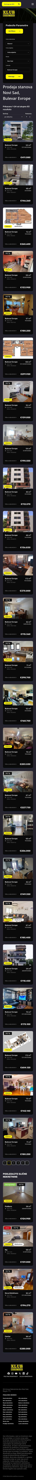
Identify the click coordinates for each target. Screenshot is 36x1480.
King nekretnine (7, 1416)
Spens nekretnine (8, 1409)
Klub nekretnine (7, 1407)
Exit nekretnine (22, 1412)
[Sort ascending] (26, 117)
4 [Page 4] (22, 1163)
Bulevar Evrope (12, 70)
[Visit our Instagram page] (12, 1373)
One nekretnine (22, 1419)
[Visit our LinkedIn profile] (23, 1373)
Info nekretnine (22, 1400)
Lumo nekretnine (23, 1423)
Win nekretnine (22, 1409)
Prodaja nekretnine (8, 1423)
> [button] (27, 1163)
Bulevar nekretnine (23, 1403)
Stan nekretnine (7, 1412)
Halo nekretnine (22, 1405)
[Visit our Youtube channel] (16, 1373)
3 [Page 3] (18, 1163)
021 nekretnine (7, 1400)
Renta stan (6, 1421)
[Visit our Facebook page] (8, 1373)
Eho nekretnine (22, 1407)
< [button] (4, 1163)
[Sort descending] (29, 117)
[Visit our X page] (20, 1373)
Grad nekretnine (7, 1398)
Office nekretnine (8, 1405)
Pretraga (14, 76)
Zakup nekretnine (23, 1421)
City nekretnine (22, 1398)
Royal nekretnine (7, 1403)
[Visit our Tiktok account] (27, 1373)
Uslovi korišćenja (25, 1376)
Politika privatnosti (11, 1376)
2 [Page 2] (13, 1163)
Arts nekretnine (7, 1419)
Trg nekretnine (22, 1416)
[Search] (19, 4)
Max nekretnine (22, 1414)
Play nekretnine (7, 1414)
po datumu (8, 117)
